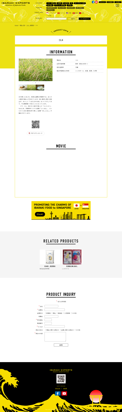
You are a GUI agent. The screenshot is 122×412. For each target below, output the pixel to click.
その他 (69, 5)
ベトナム (61, 13)
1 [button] (33, 83)
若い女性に (80, 7)
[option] (35, 70)
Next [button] (54, 72)
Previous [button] (17, 72)
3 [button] (38, 83)
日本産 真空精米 (49, 266)
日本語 (118, 2)
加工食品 (50, 5)
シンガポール (51, 13)
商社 (53, 313)
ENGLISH (102, 2)
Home (16, 25)
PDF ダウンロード (37, 133)
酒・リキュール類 (80, 3)
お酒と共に (71, 7)
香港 (75, 13)
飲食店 (59, 313)
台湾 (81, 13)
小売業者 (66, 313)
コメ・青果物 (51, 3)
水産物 (66, 3)
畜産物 (59, 3)
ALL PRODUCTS (85, 18)
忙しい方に (62, 7)
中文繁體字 (110, 2)
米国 (68, 13)
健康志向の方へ (52, 7)
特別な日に (51, 10)
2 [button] (36, 83)
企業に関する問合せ (67, 330)
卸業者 (48, 313)
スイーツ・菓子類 (60, 5)
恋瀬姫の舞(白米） (72, 266)
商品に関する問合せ (52, 330)
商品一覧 (22, 25)
